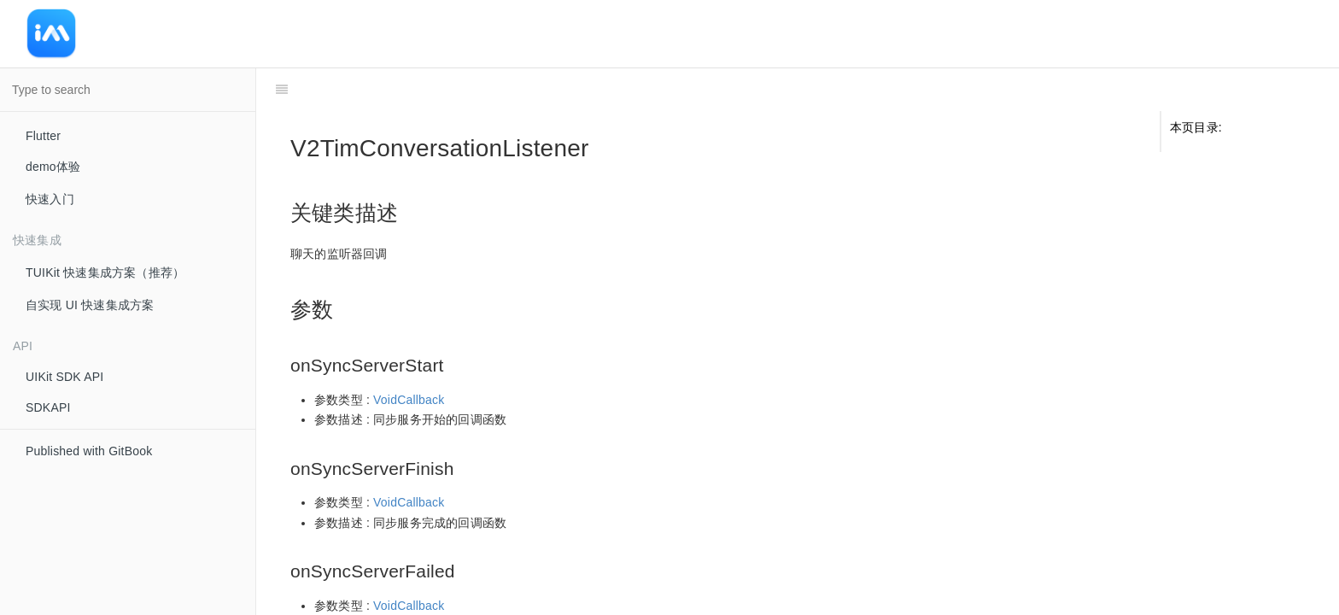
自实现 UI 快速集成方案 (90, 305)
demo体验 (53, 166)
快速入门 (50, 199)
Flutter (43, 136)
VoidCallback (408, 357)
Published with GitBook (89, 451)
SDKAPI (48, 407)
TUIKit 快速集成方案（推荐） (105, 272)
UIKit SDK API (64, 377)
